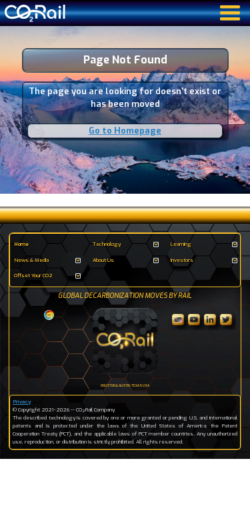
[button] (125, 244)
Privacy (22, 401)
